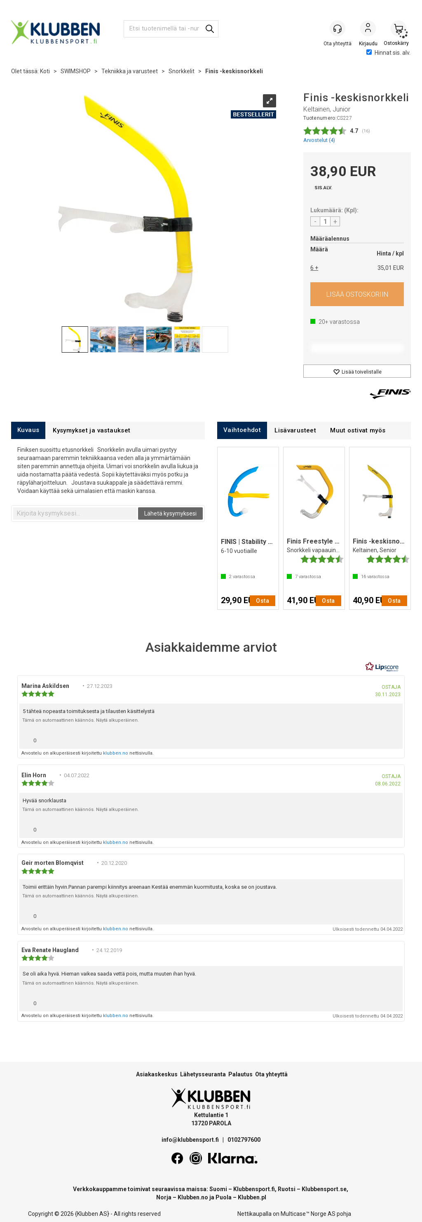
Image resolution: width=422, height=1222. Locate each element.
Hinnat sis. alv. (388, 52)
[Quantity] (325, 221)
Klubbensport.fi (254, 1189)
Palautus (240, 1074)
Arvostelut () (319, 140)
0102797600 (243, 1139)
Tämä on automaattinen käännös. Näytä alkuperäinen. (80, 720)
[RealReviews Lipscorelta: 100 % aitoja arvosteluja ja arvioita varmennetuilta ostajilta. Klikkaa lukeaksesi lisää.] (382, 667)
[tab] (28, 430)
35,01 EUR (390, 268)
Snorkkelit (182, 71)
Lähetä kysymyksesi (170, 513)
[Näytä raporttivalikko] (393, 738)
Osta (357, 294)
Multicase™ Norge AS (308, 1213)
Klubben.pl (252, 1197)
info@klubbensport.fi (191, 1139)
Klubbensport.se (324, 1189)
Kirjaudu (368, 29)
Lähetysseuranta (203, 1074)
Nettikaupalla (254, 1213)
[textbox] (75, 513)
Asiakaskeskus (157, 1074)
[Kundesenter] (337, 28)
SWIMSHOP (76, 71)
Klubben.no (193, 1197)
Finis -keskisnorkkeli (234, 71)
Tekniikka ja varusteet (129, 71)
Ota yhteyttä (271, 1074)
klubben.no (115, 753)
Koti (45, 71)
